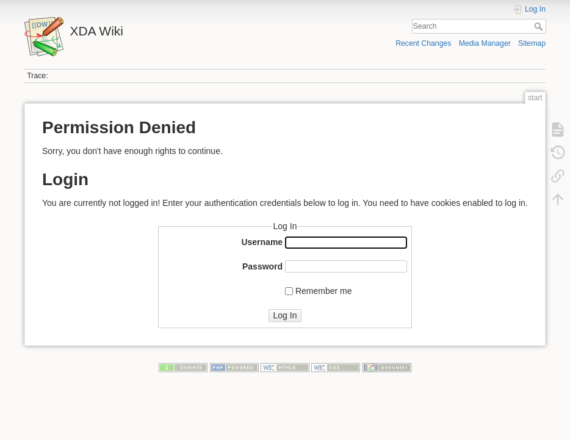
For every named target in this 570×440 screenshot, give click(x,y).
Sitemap (532, 43)
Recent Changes (423, 43)
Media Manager (485, 43)
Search (540, 26)
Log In (285, 315)
